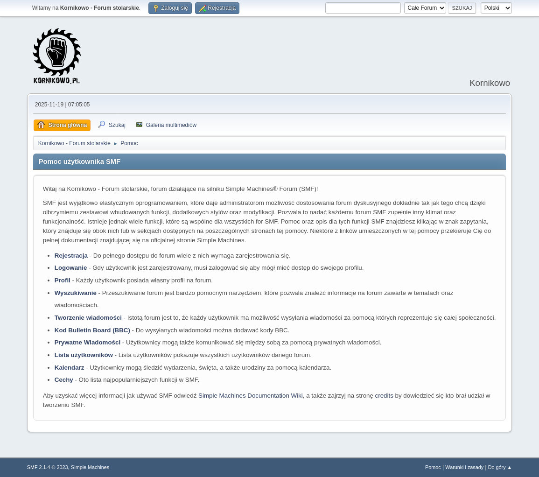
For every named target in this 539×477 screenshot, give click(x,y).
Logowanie (71, 267)
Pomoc (433, 467)
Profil (62, 280)
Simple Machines (90, 467)
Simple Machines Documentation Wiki (250, 395)
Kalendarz (69, 367)
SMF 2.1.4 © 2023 (47, 467)
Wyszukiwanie (76, 292)
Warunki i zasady (464, 467)
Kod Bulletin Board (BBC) (92, 330)
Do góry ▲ (500, 467)
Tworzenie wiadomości (88, 317)
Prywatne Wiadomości (87, 342)
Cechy (64, 379)
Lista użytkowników (84, 354)
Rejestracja (71, 255)
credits (384, 395)
